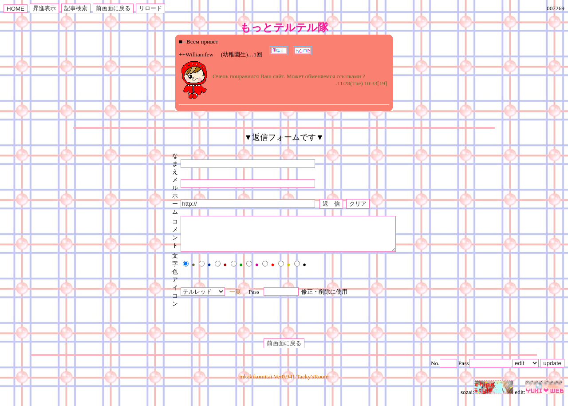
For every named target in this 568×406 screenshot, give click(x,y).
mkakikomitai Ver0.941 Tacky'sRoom (283, 383)
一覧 (222, 298)
